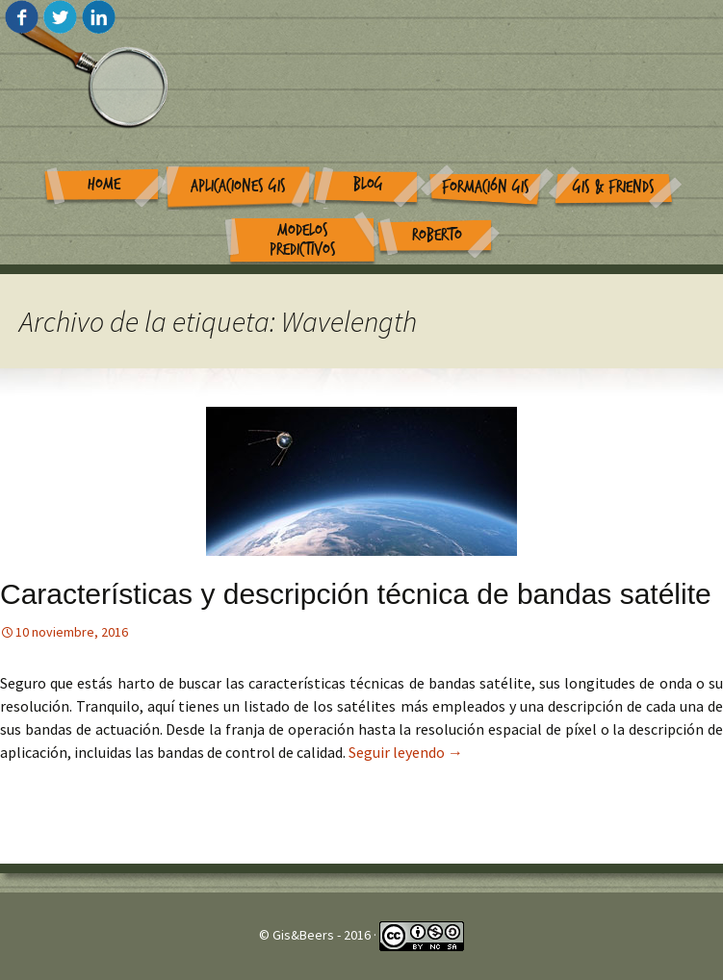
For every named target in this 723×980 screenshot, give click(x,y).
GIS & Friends (614, 187)
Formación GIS (485, 187)
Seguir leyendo (406, 752)
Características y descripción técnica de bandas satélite (355, 594)
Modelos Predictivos (303, 240)
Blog (368, 184)
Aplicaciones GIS (238, 186)
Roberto (437, 235)
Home (104, 184)
